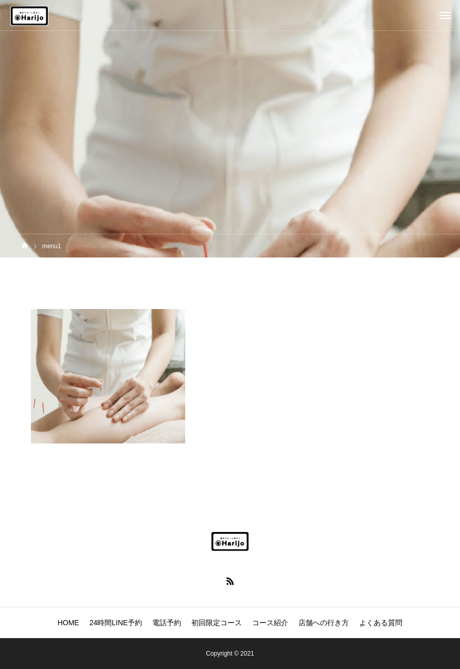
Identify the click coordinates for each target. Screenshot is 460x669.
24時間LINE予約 (116, 623)
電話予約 (166, 623)
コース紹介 (270, 623)
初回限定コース (216, 623)
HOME (68, 623)
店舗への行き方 (323, 623)
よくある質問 (380, 623)
